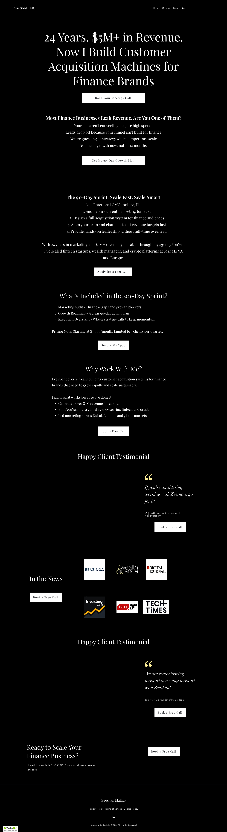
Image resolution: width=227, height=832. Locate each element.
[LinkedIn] (183, 8)
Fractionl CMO (24, 8)
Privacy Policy (96, 808)
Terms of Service (113, 808)
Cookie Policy (131, 808)
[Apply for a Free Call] (113, 272)
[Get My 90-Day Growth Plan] (113, 160)
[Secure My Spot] (113, 345)
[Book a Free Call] (113, 431)
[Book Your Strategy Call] (113, 98)
